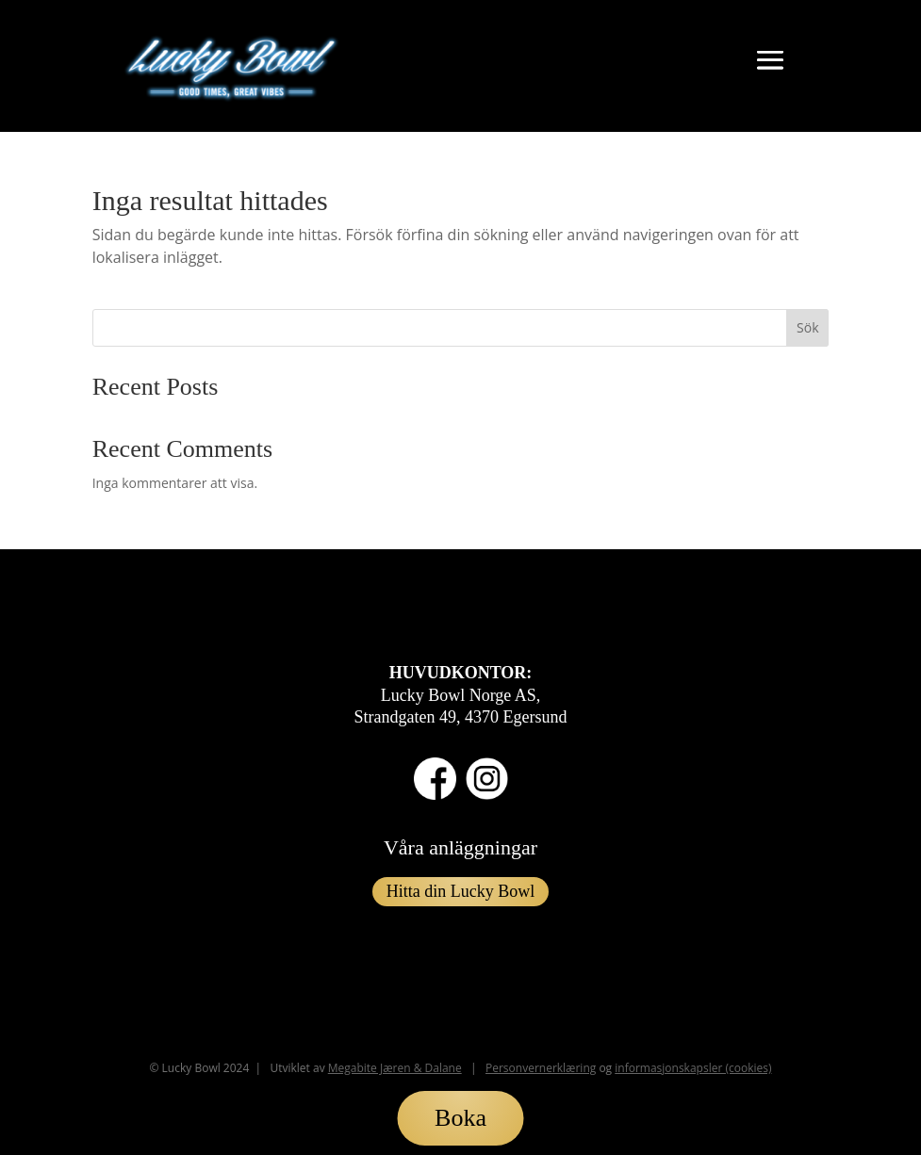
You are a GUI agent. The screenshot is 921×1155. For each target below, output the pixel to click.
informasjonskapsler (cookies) (693, 1068)
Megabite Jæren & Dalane (395, 1068)
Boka (460, 1117)
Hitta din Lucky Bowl (460, 891)
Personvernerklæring (540, 1068)
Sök (807, 327)
